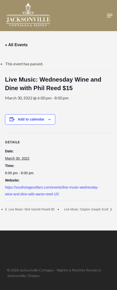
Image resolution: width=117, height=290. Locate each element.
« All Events (16, 45)
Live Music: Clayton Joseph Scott (86, 209)
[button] (109, 15)
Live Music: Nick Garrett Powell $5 (31, 209)
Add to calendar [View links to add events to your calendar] (31, 119)
